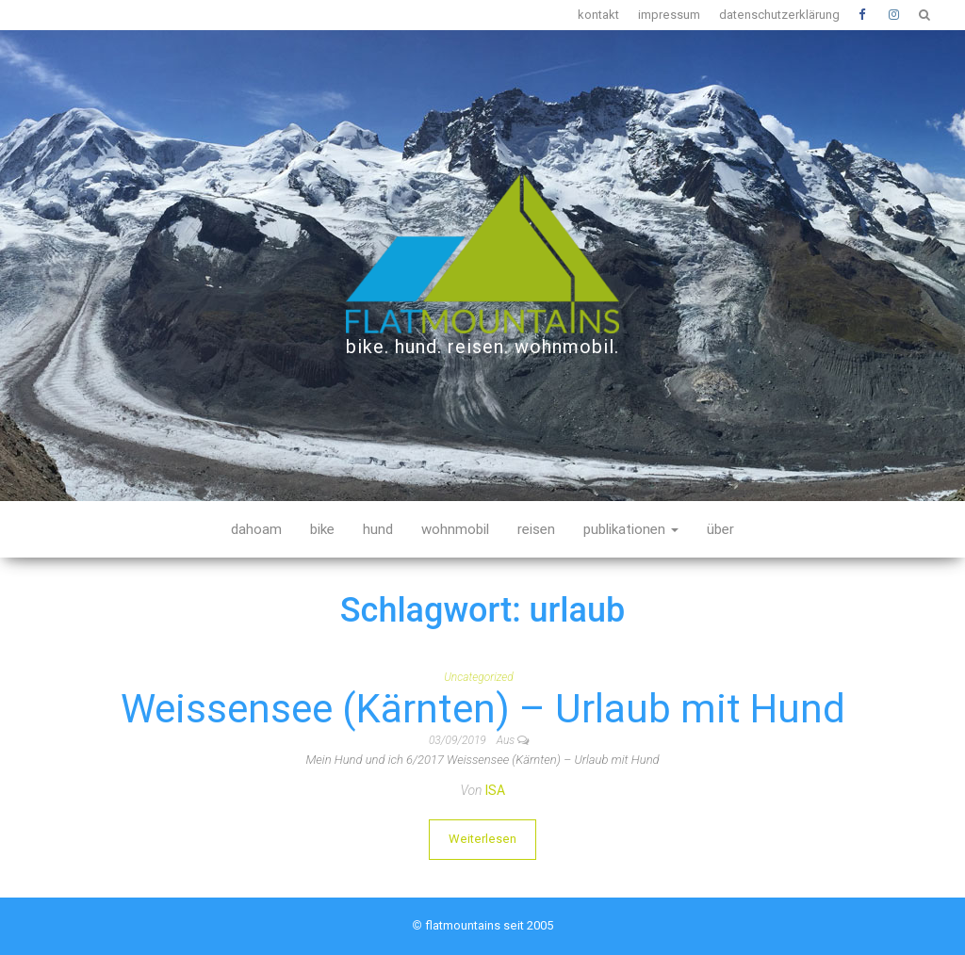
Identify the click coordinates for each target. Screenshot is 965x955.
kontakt (598, 15)
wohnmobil (455, 529)
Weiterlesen (482, 839)
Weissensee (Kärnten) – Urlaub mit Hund (483, 709)
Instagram (894, 15)
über (720, 529)
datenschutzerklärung (779, 15)
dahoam (256, 529)
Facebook (864, 15)
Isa (495, 790)
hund (378, 529)
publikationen (631, 529)
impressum (669, 15)
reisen (536, 529)
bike (322, 529)
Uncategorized (479, 677)
